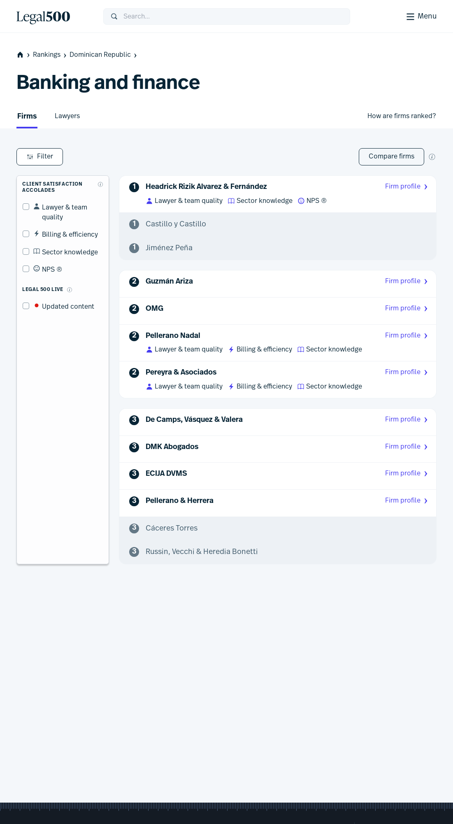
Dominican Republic (104, 54)
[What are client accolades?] (101, 178)
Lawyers (67, 116)
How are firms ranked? (401, 116)
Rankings (50, 54)
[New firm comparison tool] (432, 156)
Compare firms (391, 156)
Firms (27, 117)
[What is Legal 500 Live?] (63, 274)
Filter (39, 157)
